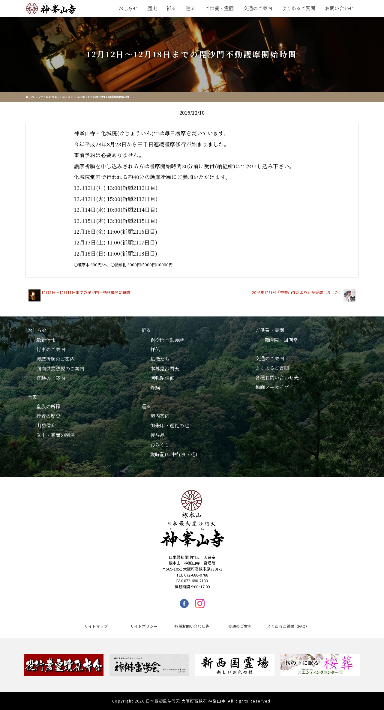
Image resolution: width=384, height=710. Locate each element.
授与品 (157, 435)
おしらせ (128, 8)
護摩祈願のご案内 (55, 358)
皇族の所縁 (48, 406)
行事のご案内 (50, 349)
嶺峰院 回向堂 (281, 339)
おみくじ (160, 444)
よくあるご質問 (298, 8)
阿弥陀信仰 (162, 378)
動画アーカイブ (272, 387)
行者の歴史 (48, 415)
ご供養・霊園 (219, 8)
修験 (155, 387)
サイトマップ (96, 626)
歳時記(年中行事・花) (173, 454)
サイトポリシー (144, 626)
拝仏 (155, 349)
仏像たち (160, 358)
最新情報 (52, 97)
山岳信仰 (46, 425)
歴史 (152, 8)
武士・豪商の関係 (55, 435)
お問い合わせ (339, 8)
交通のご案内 (257, 8)
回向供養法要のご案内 (60, 368)
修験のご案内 (50, 378)
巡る (190, 8)
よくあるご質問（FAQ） (288, 626)
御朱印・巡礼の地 (169, 425)
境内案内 (160, 415)
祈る (171, 8)
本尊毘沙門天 (164, 368)
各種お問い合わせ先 (276, 377)
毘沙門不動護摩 (167, 339)
